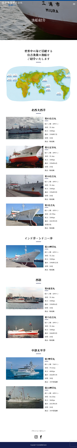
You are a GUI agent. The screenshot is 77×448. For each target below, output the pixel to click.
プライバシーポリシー (38, 431)
